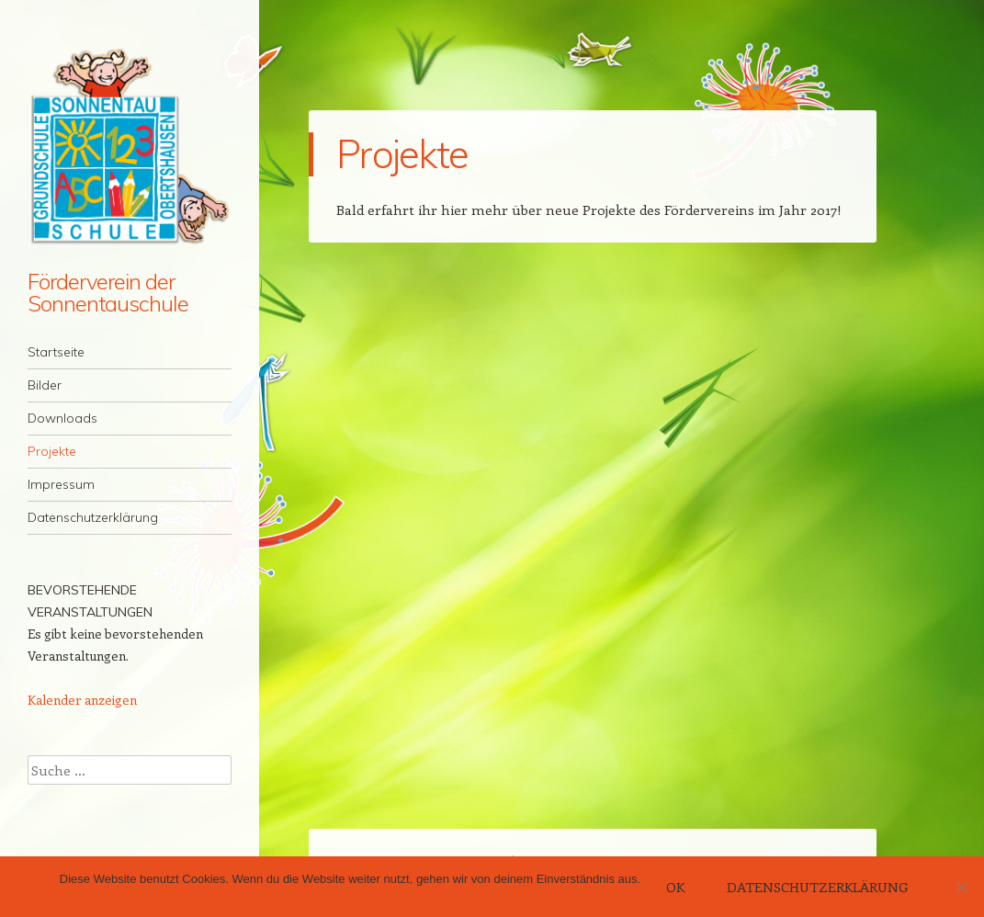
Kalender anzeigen (82, 699)
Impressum (61, 484)
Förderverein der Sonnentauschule (108, 292)
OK (675, 886)
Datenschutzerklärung (93, 517)
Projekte (52, 451)
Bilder (45, 385)
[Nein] (961, 886)
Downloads (62, 418)
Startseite (56, 352)
